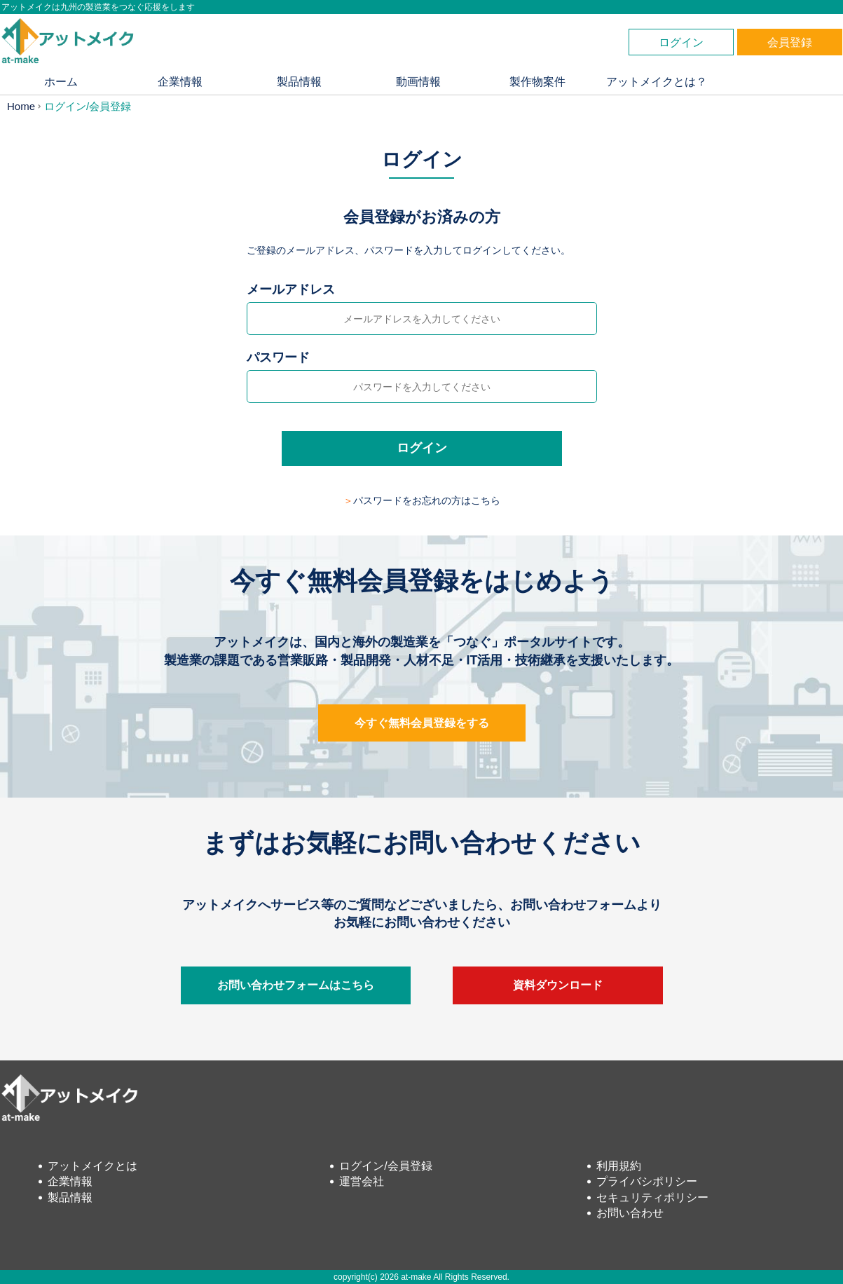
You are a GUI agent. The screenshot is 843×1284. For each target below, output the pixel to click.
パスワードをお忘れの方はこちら (426, 500)
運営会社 (361, 1181)
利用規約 (618, 1166)
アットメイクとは (92, 1166)
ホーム (61, 82)
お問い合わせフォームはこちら (295, 985)
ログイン (681, 42)
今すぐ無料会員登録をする (422, 723)
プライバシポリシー (646, 1181)
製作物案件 (537, 82)
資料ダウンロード (558, 985)
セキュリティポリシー (652, 1197)
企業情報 (180, 82)
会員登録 (789, 42)
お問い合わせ (630, 1213)
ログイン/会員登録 (385, 1166)
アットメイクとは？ (656, 82)
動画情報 (418, 82)
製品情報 (299, 82)
